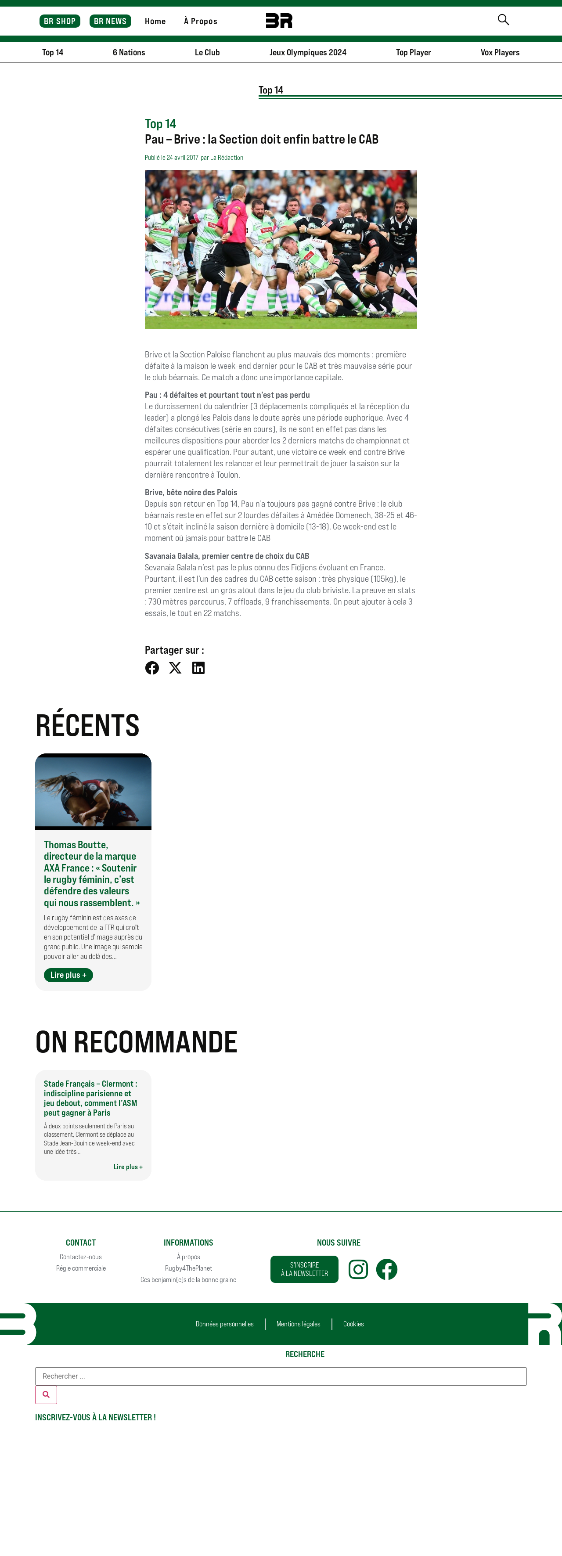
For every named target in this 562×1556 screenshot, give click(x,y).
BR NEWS (110, 21)
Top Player (413, 52)
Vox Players (500, 52)
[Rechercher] (46, 1395)
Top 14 (52, 52)
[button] (152, 667)
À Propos (201, 21)
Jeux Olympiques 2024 (308, 52)
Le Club (207, 52)
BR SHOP (60, 21)
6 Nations (129, 52)
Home (155, 21)
